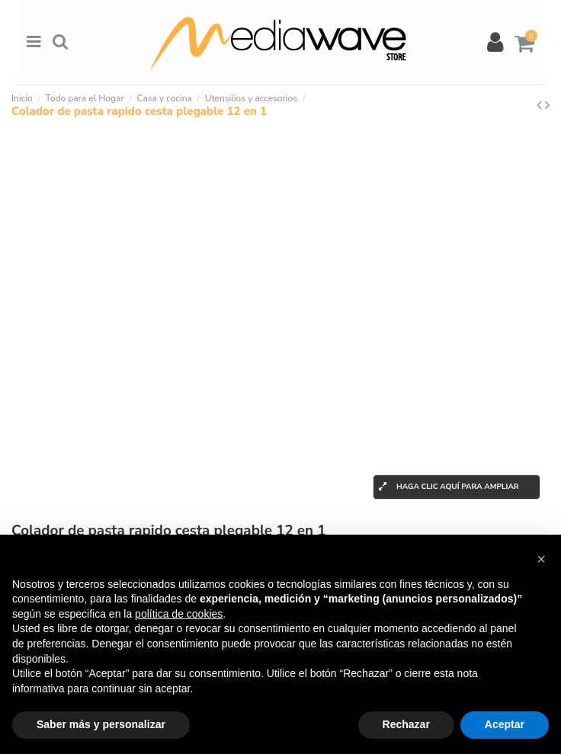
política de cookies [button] (179, 614)
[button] (541, 559)
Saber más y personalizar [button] (101, 724)
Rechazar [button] (406, 724)
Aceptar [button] (504, 724)
